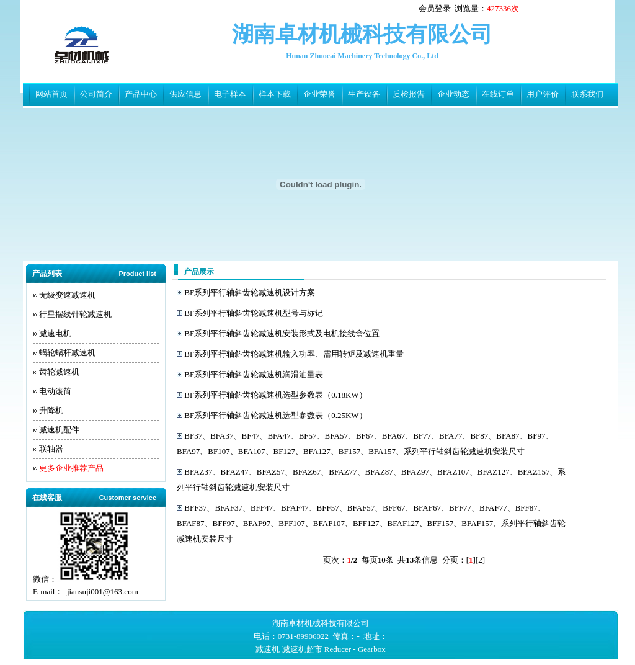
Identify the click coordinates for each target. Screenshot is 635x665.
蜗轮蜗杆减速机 (67, 352)
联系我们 (587, 94)
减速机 (267, 649)
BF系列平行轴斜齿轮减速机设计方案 (249, 292)
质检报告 (409, 94)
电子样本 (230, 94)
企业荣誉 (319, 94)
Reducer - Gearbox (355, 649)
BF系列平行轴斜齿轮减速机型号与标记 (253, 313)
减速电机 (55, 333)
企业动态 (453, 94)
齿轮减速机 (59, 372)
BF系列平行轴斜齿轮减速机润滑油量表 (253, 374)
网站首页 (51, 94)
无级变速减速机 (67, 295)
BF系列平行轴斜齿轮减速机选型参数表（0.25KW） (275, 415)
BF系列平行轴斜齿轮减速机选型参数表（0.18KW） (275, 394)
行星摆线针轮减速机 (75, 314)
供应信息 (185, 94)
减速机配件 (59, 429)
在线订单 (498, 94)
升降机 (51, 410)
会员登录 (435, 8)
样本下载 (275, 94)
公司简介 (96, 94)
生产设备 (364, 94)
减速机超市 (302, 649)
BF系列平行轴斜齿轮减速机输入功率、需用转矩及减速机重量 (294, 354)
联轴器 (51, 448)
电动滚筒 (55, 391)
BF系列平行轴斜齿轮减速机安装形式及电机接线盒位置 (282, 333)
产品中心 (141, 94)
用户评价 (542, 94)
